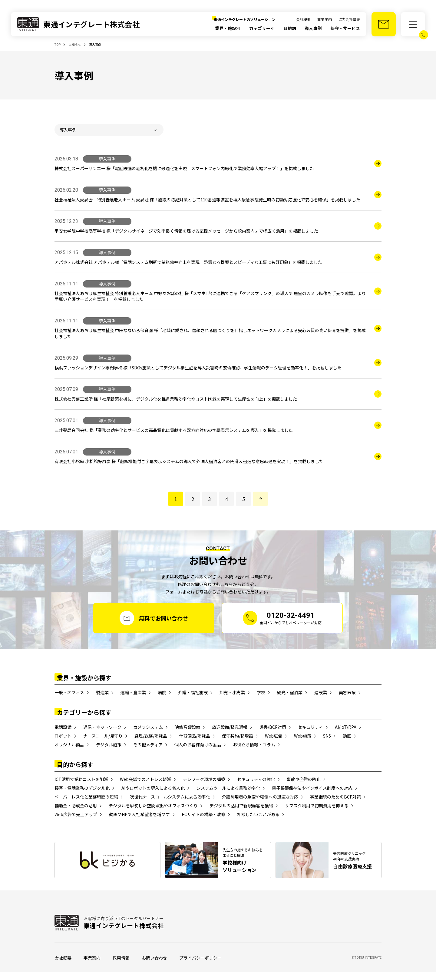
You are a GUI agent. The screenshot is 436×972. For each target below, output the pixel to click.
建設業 (320, 692)
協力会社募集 (349, 19)
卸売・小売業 (232, 692)
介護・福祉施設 (193, 692)
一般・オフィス (69, 692)
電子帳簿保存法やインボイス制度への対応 (312, 788)
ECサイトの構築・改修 (203, 814)
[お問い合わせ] (384, 24)
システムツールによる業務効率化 (228, 788)
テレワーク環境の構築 (204, 779)
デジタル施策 (108, 745)
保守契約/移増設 (237, 736)
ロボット (62, 736)
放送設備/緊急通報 (229, 727)
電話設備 (62, 727)
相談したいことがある (258, 814)
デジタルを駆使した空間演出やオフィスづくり (153, 805)
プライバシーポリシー (200, 958)
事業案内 (324, 19)
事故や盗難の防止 (304, 779)
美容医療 (347, 692)
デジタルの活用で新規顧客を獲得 (241, 805)
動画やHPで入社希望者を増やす (139, 814)
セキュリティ (310, 727)
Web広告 (273, 736)
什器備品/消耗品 (194, 736)
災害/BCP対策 (272, 727)
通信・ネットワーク (102, 727)
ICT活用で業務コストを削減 (81, 779)
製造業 (102, 692)
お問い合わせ (154, 958)
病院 (162, 692)
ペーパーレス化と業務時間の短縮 (86, 797)
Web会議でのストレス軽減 (145, 779)
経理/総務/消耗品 (150, 736)
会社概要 (303, 19)
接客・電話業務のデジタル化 (82, 788)
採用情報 (121, 958)
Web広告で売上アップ (75, 814)
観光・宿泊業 (289, 692)
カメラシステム (148, 727)
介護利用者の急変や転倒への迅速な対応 (260, 797)
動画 (347, 736)
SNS (327, 736)
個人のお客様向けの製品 (197, 745)
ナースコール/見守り (103, 736)
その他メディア (148, 745)
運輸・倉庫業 (133, 692)
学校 (261, 692)
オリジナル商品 (69, 745)
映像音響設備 (187, 727)
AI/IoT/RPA (345, 727)
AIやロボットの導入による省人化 (153, 788)
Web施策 (302, 736)
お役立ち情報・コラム (254, 745)
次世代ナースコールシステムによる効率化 (170, 797)
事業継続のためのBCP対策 (335, 797)
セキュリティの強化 (256, 779)
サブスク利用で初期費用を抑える (316, 805)
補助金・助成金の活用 (75, 805)
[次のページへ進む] (260, 499)
